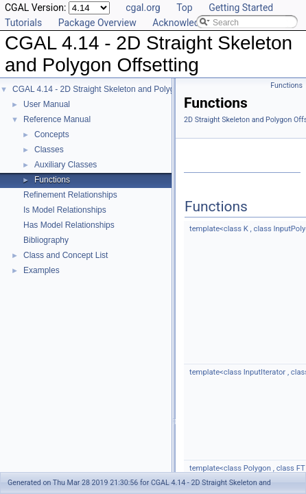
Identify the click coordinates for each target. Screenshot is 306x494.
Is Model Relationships (64, 210)
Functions (52, 180)
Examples (41, 270)
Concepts (51, 134)
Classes (49, 149)
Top (184, 7)
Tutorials (23, 22)
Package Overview (97, 22)
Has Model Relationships (69, 225)
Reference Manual (57, 119)
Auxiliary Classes (65, 164)
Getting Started (241, 7)
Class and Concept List (65, 255)
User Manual (46, 104)
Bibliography (46, 240)
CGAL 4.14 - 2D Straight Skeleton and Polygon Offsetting (116, 89)
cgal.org (143, 7)
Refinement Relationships (70, 195)
